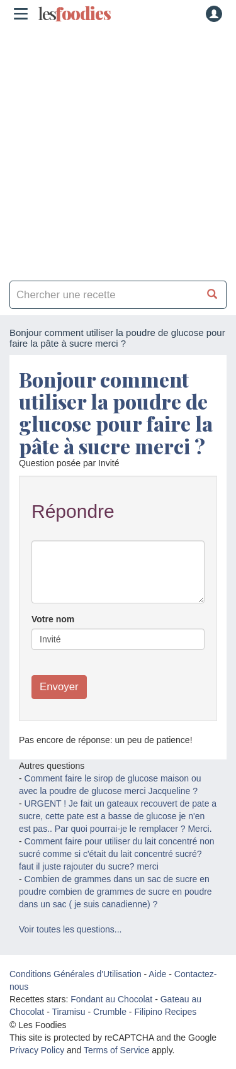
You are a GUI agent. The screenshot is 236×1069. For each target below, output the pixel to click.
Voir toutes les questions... (70, 929)
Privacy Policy (36, 1050)
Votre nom (52, 619)
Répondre (73, 511)
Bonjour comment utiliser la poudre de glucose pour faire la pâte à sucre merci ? (116, 412)
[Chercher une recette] (212, 295)
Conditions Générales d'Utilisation (75, 974)
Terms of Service (116, 1050)
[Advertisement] (118, 149)
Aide (157, 974)
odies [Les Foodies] (74, 14)
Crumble (109, 1012)
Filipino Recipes (165, 1012)
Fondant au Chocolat (111, 999)
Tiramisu (68, 1012)
